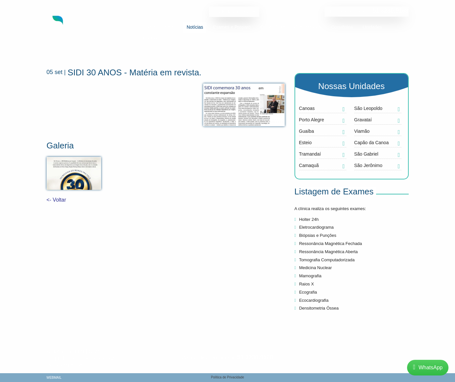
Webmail (54, 377)
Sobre (171, 27)
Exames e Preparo (232, 27)
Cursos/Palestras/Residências (291, 27)
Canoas (307, 108)
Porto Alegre (311, 119)
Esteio (305, 142)
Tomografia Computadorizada (325, 259)
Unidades (372, 27)
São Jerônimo (368, 165)
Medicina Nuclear (313, 267)
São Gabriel (366, 154)
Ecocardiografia (312, 300)
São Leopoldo (368, 108)
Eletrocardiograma (314, 227)
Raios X (304, 284)
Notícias (195, 27)
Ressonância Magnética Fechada (328, 243)
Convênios (342, 27)
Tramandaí (310, 154)
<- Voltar (56, 200)
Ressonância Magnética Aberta (326, 251)
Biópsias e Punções (316, 235)
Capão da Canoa (371, 142)
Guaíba (306, 131)
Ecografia (306, 292)
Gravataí (363, 119)
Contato (151, 38)
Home (149, 27)
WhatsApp (428, 368)
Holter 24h (307, 219)
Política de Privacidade (227, 377)
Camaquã (309, 165)
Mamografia (308, 275)
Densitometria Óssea (317, 308)
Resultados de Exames (234, 11)
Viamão (362, 131)
